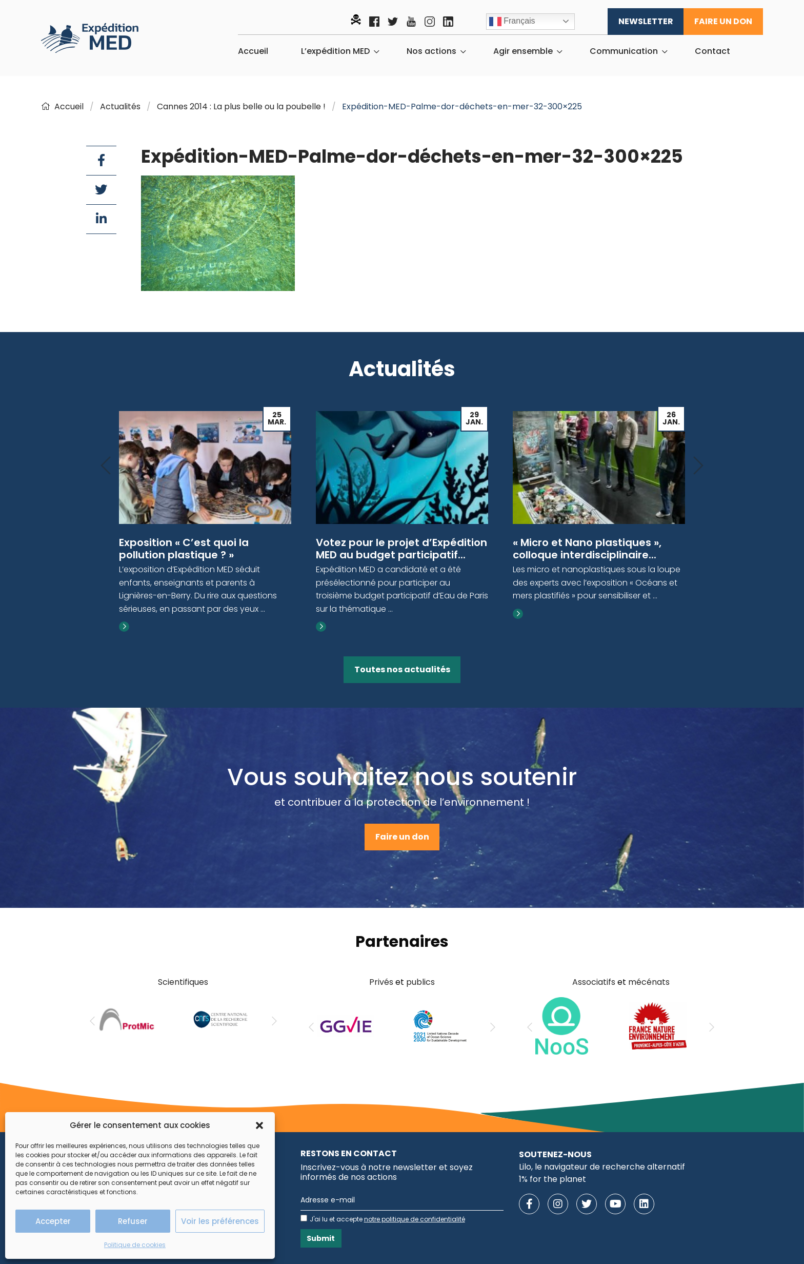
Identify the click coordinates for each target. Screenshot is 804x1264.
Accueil (253, 51)
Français (512, 21)
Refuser (133, 1221)
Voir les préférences (220, 1221)
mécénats (649, 982)
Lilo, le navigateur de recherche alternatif (602, 1167)
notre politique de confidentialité (414, 1219)
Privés (381, 982)
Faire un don (723, 21)
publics (420, 982)
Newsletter (645, 21)
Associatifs (593, 982)
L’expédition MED (335, 51)
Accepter (53, 1221)
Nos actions (431, 51)
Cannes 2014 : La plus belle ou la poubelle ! (241, 106)
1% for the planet (552, 1179)
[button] (259, 1125)
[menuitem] (253, 51)
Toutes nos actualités (402, 669)
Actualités (120, 106)
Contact (712, 51)
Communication (624, 51)
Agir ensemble (523, 51)
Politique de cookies (135, 1244)
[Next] (698, 466)
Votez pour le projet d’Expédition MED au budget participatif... (401, 548)
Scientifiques (183, 982)
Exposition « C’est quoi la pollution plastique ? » (184, 548)
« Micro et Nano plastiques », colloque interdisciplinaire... (587, 548)
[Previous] (105, 466)
